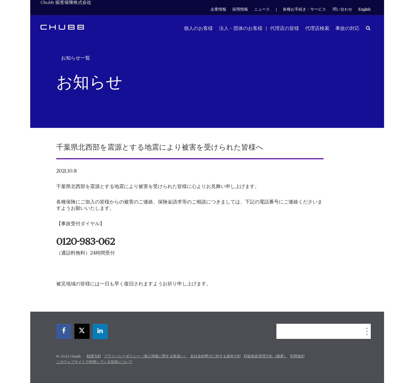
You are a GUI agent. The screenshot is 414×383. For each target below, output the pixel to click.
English (364, 9)
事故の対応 (347, 28)
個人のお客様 (198, 28)
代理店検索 (317, 28)
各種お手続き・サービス (304, 9)
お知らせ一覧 (75, 58)
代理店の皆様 (284, 28)
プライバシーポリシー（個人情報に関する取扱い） (145, 356)
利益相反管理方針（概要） (265, 356)
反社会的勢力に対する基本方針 (215, 356)
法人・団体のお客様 (240, 28)
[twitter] (82, 331)
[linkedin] (100, 331)
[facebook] (63, 331)
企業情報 (218, 9)
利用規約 (297, 356)
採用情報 (240, 9)
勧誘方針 (94, 356)
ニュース (262, 9)
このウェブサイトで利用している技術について (94, 362)
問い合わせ (342, 9)
